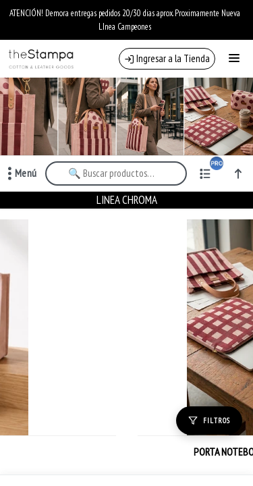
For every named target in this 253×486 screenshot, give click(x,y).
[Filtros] (209, 420)
